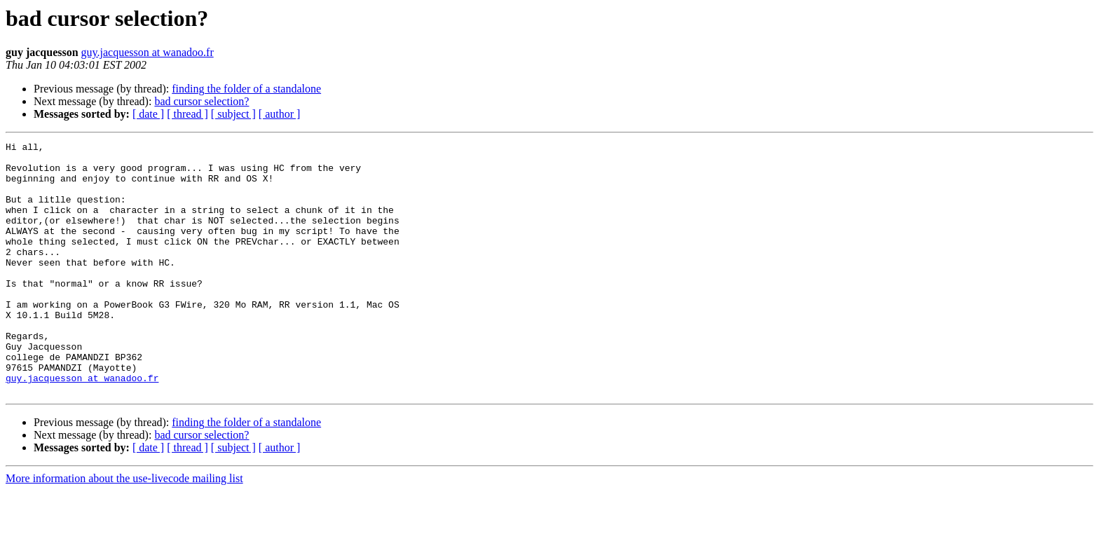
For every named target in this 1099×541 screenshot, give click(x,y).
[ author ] (280, 114)
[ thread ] (187, 114)
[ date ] (148, 114)
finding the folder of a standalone (246, 89)
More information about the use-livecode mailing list (124, 529)
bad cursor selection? (201, 101)
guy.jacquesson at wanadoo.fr (147, 52)
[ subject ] (233, 114)
